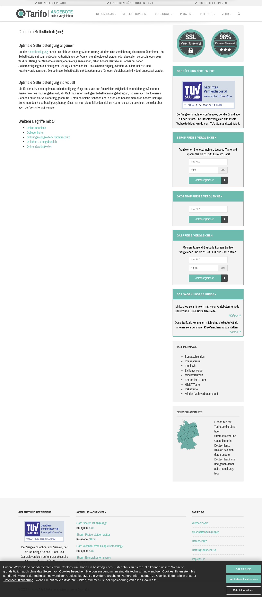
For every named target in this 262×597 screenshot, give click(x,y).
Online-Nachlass (36, 128)
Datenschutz (199, 541)
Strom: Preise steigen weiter (93, 534)
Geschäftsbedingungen (205, 532)
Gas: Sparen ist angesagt (91, 523)
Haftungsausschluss (204, 550)
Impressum (198, 559)
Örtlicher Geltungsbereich (42, 141)
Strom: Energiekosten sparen (93, 557)
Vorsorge (163, 14)
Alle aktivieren (243, 569)
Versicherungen (135, 14)
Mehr (226, 14)
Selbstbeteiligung (38, 52)
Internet (207, 14)
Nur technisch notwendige (243, 579)
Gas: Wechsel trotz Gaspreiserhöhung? (99, 546)
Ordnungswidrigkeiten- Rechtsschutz (48, 137)
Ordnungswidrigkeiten (39, 146)
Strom (92, 539)
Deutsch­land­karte (224, 459)
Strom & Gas (106, 14)
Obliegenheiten (35, 132)
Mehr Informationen (243, 590)
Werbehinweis (200, 523)
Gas (91, 528)
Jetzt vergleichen (211, 180)
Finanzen (186, 14)
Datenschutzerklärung (18, 580)
